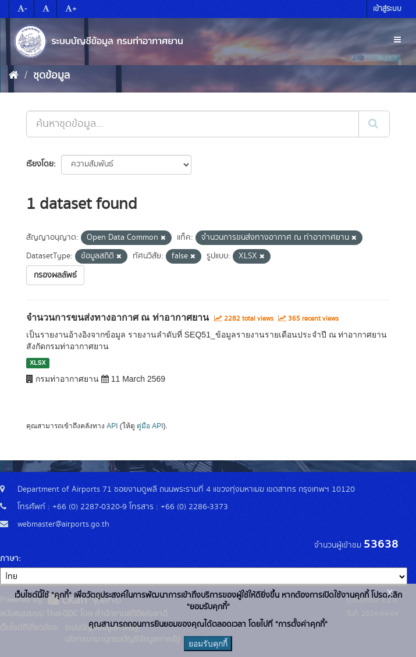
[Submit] (374, 124)
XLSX (37, 363)
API (112, 426)
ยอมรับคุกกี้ (208, 643)
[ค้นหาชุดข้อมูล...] (192, 124)
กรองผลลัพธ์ (55, 275)
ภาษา (9, 558)
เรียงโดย (40, 164)
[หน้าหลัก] (14, 75)
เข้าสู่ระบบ (387, 9)
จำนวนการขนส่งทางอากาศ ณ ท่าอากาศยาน (117, 317)
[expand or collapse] (397, 40)
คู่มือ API (150, 426)
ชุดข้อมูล (51, 75)
